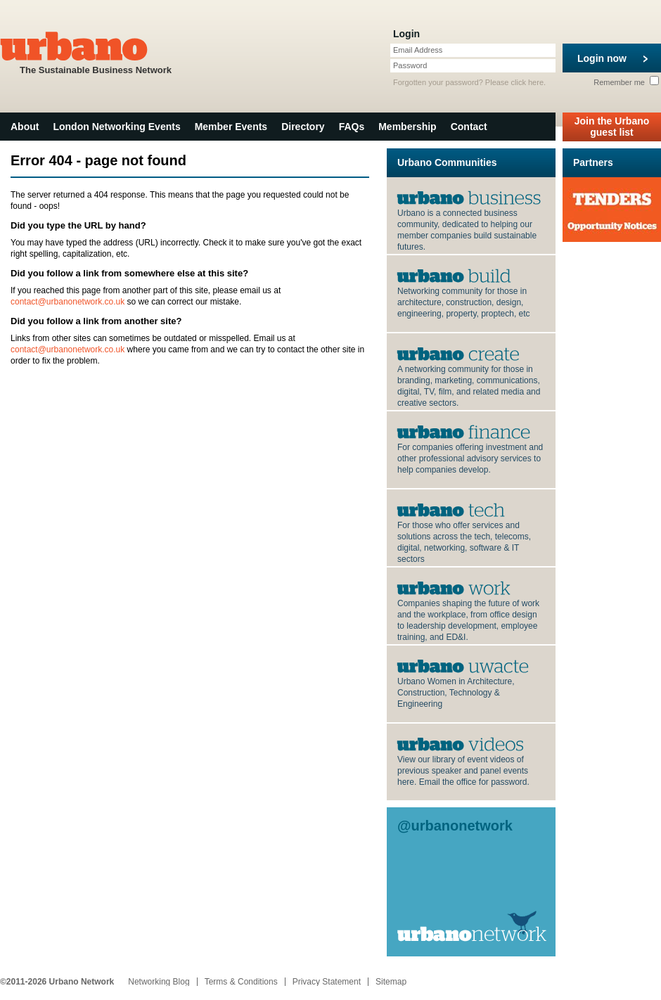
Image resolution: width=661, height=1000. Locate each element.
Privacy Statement (327, 982)
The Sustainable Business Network (96, 51)
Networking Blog (158, 982)
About (25, 126)
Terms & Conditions (241, 982)
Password (410, 65)
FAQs (352, 126)
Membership (407, 126)
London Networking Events (116, 126)
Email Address (417, 50)
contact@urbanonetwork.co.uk (67, 302)
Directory (302, 126)
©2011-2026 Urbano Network (57, 982)
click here (527, 82)
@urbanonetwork (455, 825)
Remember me (626, 82)
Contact (469, 126)
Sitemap (391, 982)
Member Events (231, 126)
